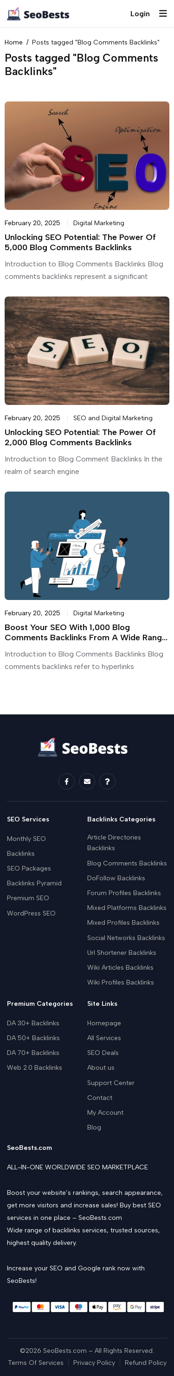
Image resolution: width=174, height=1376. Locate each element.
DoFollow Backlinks (116, 878)
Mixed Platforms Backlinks (127, 908)
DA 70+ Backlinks (33, 1053)
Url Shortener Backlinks (121, 953)
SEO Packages (29, 868)
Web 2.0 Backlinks (34, 1068)
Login (140, 13)
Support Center (111, 1083)
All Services (104, 1038)
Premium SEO (28, 898)
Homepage (104, 1023)
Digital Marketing (98, 223)
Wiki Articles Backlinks (120, 968)
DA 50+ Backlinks (33, 1038)
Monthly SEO (26, 839)
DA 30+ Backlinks (33, 1023)
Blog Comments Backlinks (127, 863)
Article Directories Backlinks (114, 842)
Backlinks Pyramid (34, 883)
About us (101, 1068)
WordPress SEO (31, 913)
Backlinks (21, 854)
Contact (99, 1098)
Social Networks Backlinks (126, 938)
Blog (94, 1127)
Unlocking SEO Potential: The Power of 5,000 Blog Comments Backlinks (80, 242)
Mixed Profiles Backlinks (123, 923)
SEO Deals (103, 1053)
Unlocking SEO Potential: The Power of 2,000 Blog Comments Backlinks (80, 437)
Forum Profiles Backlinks (124, 893)
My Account (105, 1113)
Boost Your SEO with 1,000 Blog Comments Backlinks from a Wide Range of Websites (86, 637)
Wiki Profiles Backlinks (120, 982)
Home (14, 43)
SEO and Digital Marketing (113, 418)
